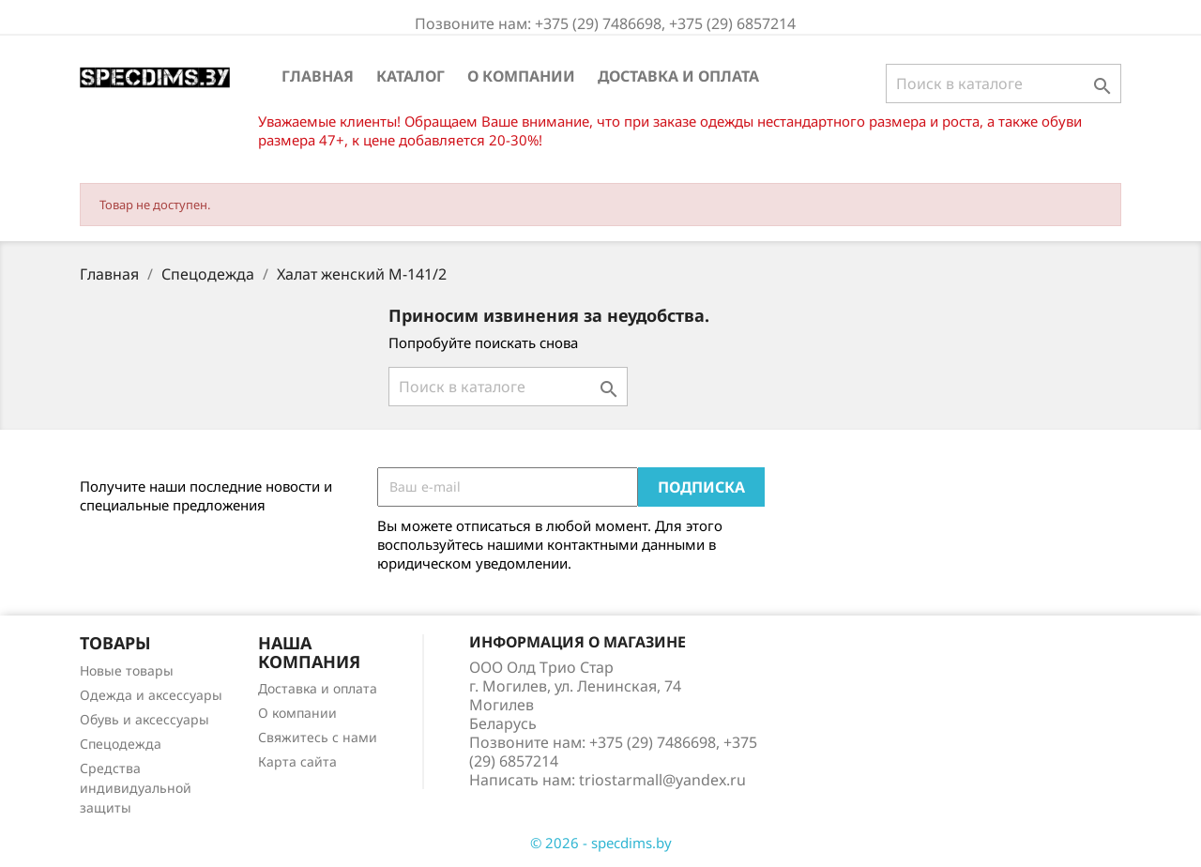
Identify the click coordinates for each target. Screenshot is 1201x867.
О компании (521, 76)
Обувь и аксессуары (144, 719)
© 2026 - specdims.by (601, 842)
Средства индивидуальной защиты (135, 787)
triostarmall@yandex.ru (662, 779)
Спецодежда (120, 744)
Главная (317, 76)
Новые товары (127, 670)
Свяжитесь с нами (317, 737)
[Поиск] (1003, 83)
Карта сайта (297, 761)
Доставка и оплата (678, 76)
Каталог (410, 76)
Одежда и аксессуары (151, 695)
